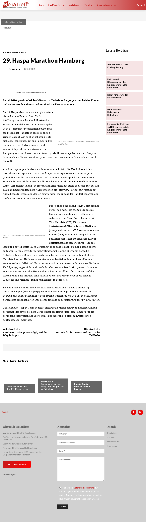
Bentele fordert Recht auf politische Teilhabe (77, 334)
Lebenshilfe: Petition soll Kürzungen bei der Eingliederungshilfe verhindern (117, 127)
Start (7, 22)
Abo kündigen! (9, 471)
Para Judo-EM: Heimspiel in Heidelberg (118, 109)
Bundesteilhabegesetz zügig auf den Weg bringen (25, 334)
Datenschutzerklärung (84, 487)
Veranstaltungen (16, 381)
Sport (24, 53)
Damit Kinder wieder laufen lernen (82, 386)
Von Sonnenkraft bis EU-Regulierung (18, 387)
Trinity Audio (31, 92)
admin (16, 69)
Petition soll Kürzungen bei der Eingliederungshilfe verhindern (52, 385)
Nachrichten (16, 22)
